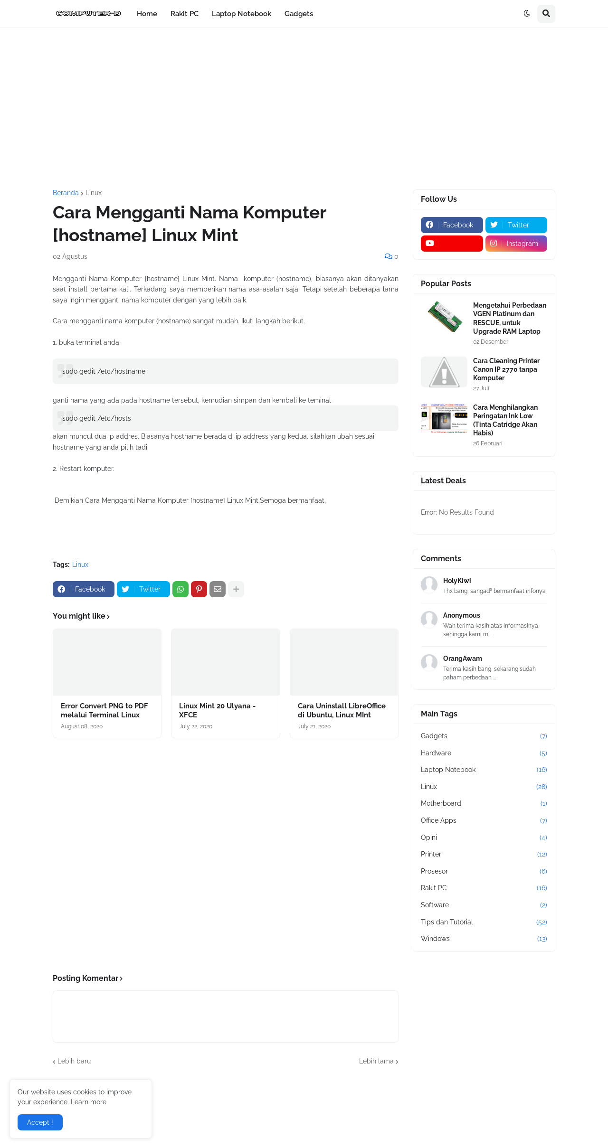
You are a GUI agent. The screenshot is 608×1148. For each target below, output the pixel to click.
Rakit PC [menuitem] (185, 13)
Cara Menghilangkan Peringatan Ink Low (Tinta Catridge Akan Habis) (505, 420)
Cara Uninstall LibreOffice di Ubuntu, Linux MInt (342, 711)
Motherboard (484, 804)
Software (484, 905)
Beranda (66, 192)
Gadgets (484, 736)
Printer (484, 854)
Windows (484, 939)
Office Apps (484, 821)
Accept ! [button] (40, 1122)
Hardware (484, 753)
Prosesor (484, 871)
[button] (526, 14)
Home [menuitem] (147, 13)
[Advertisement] (304, 108)
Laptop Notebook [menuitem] (241, 13)
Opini (484, 838)
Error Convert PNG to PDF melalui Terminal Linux (104, 711)
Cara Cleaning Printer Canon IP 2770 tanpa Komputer (506, 369)
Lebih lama (376, 1061)
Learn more (88, 1102)
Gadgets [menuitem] (299, 13)
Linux (94, 192)
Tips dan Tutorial (484, 922)
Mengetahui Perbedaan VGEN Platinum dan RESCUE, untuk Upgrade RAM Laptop (509, 318)
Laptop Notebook (484, 770)
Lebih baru (74, 1061)
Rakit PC (484, 888)
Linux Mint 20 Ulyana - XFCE (217, 711)
